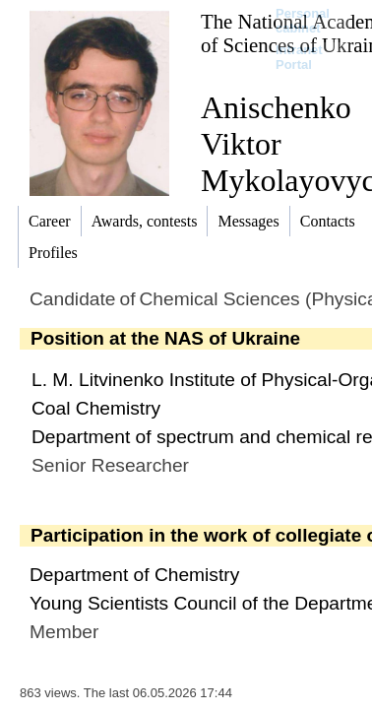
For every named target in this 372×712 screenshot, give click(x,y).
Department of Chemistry (134, 574)
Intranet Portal (299, 57)
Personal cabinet (303, 20)
